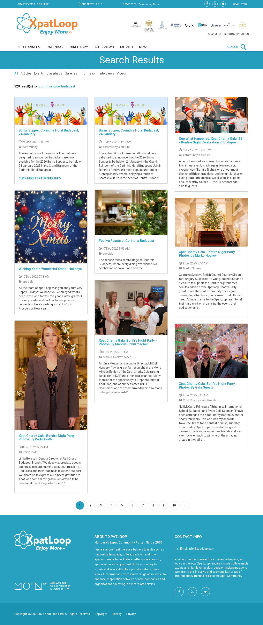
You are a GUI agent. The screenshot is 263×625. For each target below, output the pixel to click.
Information (88, 73)
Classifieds (54, 73)
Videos (122, 73)
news (143, 47)
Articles (26, 73)
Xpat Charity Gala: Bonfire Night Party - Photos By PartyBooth (48, 437)
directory (79, 47)
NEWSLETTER (240, 4)
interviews (104, 47)
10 (174, 505)
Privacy (131, 614)
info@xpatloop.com (201, 548)
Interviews (106, 73)
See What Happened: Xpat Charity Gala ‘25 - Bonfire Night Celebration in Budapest (210, 140)
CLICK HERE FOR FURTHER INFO (40, 178)
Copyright (101, 614)
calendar (54, 47)
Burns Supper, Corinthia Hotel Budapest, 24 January (49, 132)
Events (39, 73)
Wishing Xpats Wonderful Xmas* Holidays (50, 269)
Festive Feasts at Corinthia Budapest (126, 241)
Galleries (71, 73)
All (16, 73)
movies (126, 47)
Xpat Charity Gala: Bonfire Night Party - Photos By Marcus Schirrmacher (128, 342)
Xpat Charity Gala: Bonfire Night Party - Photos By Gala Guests (208, 385)
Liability (117, 614)
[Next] (185, 505)
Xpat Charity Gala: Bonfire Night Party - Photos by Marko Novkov (208, 254)
